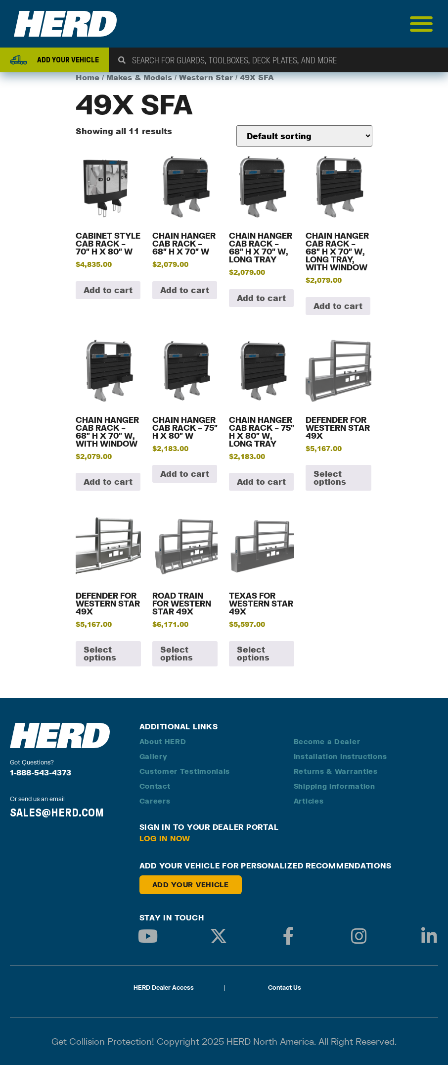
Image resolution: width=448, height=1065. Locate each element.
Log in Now (165, 838)
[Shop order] (304, 136)
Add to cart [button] (108, 290)
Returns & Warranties (336, 771)
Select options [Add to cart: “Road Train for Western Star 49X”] (176, 653)
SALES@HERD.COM (57, 812)
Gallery (153, 756)
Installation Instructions (340, 756)
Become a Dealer (327, 741)
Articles (309, 801)
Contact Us (284, 987)
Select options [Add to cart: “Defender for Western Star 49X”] (330, 477)
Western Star (206, 77)
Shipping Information (334, 786)
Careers (155, 801)
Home (87, 77)
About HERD (162, 741)
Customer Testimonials (184, 771)
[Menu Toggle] (421, 23)
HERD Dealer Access (164, 987)
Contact (155, 786)
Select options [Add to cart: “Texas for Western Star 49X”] (253, 653)
